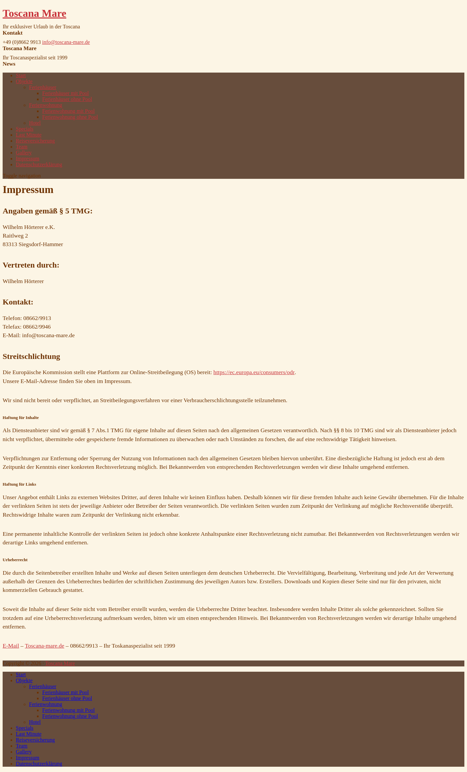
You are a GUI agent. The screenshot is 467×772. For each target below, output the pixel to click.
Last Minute (29, 135)
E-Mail (11, 645)
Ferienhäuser (42, 87)
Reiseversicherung (35, 141)
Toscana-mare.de (44, 645)
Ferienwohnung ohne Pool (70, 117)
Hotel (35, 123)
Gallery (24, 152)
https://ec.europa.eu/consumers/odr (254, 372)
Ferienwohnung (45, 105)
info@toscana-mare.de (66, 42)
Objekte (24, 81)
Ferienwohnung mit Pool (68, 111)
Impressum (27, 158)
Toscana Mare (34, 13)
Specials (24, 129)
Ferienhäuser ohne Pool (67, 99)
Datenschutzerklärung (39, 164)
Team (21, 146)
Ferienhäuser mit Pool (65, 93)
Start (21, 75)
